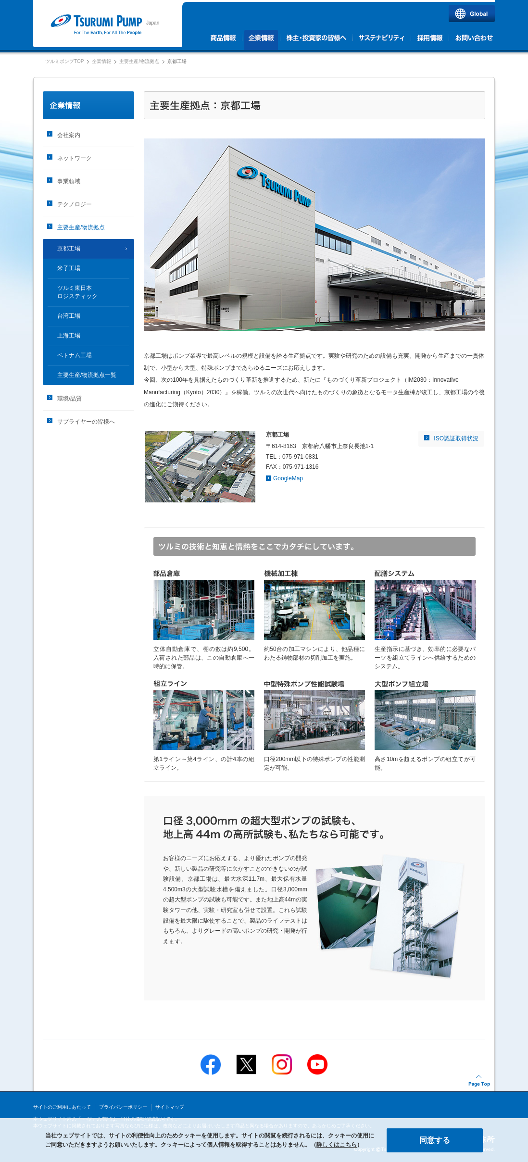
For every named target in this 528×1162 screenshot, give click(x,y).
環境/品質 (69, 398)
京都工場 (68, 248)
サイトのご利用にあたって (62, 1107)
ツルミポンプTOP (64, 61)
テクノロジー (74, 204)
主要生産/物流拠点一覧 (86, 375)
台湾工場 (68, 315)
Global (472, 13)
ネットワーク (74, 158)
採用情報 (430, 40)
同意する (434, 1140)
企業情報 (261, 40)
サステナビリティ (382, 40)
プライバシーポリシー (123, 1107)
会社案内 (68, 135)
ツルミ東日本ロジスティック (77, 292)
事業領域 (68, 181)
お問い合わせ (473, 40)
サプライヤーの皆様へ (86, 421)
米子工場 (68, 268)
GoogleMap (288, 478)
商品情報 (224, 40)
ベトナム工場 (74, 355)
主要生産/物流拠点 (139, 61)
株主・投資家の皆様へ (316, 40)
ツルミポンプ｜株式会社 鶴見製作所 (96, 25)
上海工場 (68, 335)
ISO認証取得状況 (456, 438)
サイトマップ (169, 1107)
